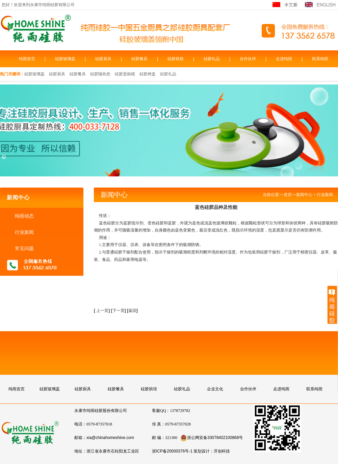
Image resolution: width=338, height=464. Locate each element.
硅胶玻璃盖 (65, 58)
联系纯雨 (320, 58)
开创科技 (222, 451)
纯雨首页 (27, 58)
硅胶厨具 (103, 58)
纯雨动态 (24, 216)
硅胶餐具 (139, 58)
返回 (132, 310)
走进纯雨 (284, 58)
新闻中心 (304, 194)
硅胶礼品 (212, 58)
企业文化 (215, 389)
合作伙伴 (248, 58)
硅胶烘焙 (175, 58)
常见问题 (24, 248)
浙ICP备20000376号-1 (172, 451)
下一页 (119, 310)
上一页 (102, 310)
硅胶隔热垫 (100, 74)
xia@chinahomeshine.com (110, 437)
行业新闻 (24, 232)
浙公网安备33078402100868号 (211, 437)
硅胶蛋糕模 (125, 74)
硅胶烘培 (149, 389)
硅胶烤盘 (147, 74)
